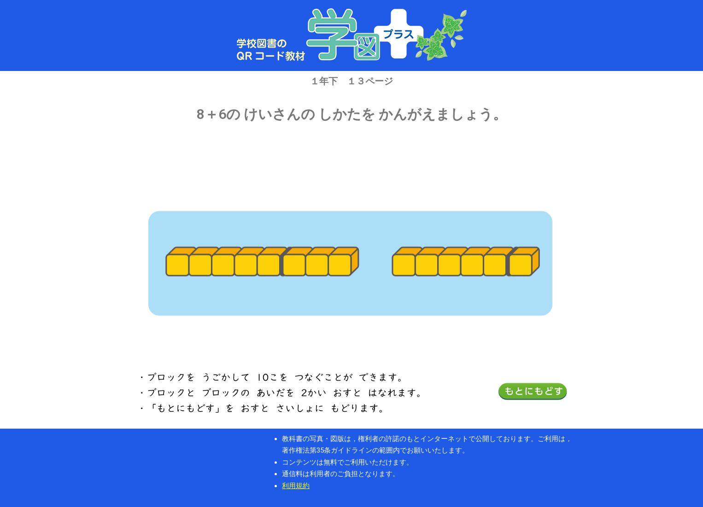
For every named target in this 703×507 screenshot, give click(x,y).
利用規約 (296, 486)
